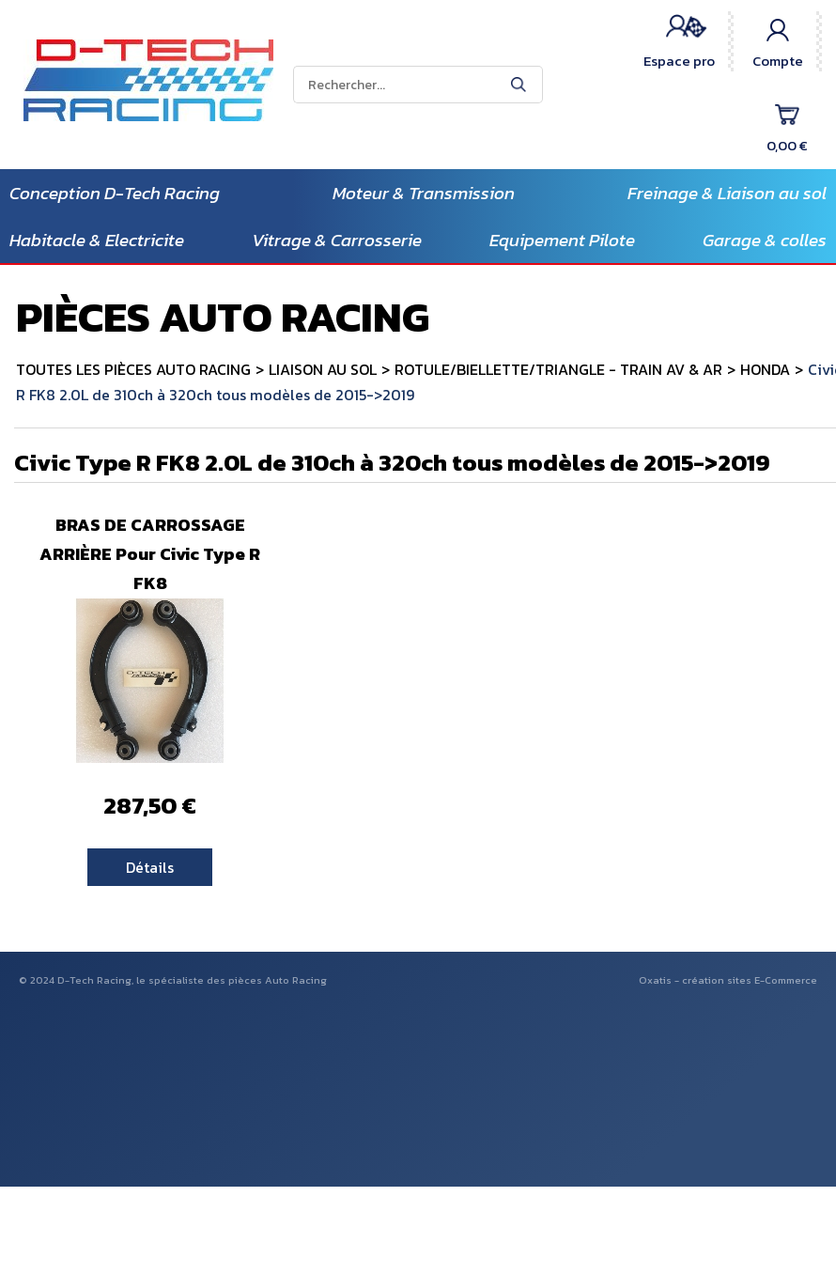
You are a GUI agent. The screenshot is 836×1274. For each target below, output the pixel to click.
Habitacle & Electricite (96, 240)
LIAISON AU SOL (323, 369)
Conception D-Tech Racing (114, 193)
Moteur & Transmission (424, 193)
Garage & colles (765, 240)
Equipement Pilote (562, 240)
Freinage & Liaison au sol (727, 193)
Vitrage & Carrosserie (337, 240)
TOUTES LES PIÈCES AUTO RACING (133, 369)
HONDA (765, 369)
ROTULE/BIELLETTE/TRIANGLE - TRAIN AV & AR (558, 369)
